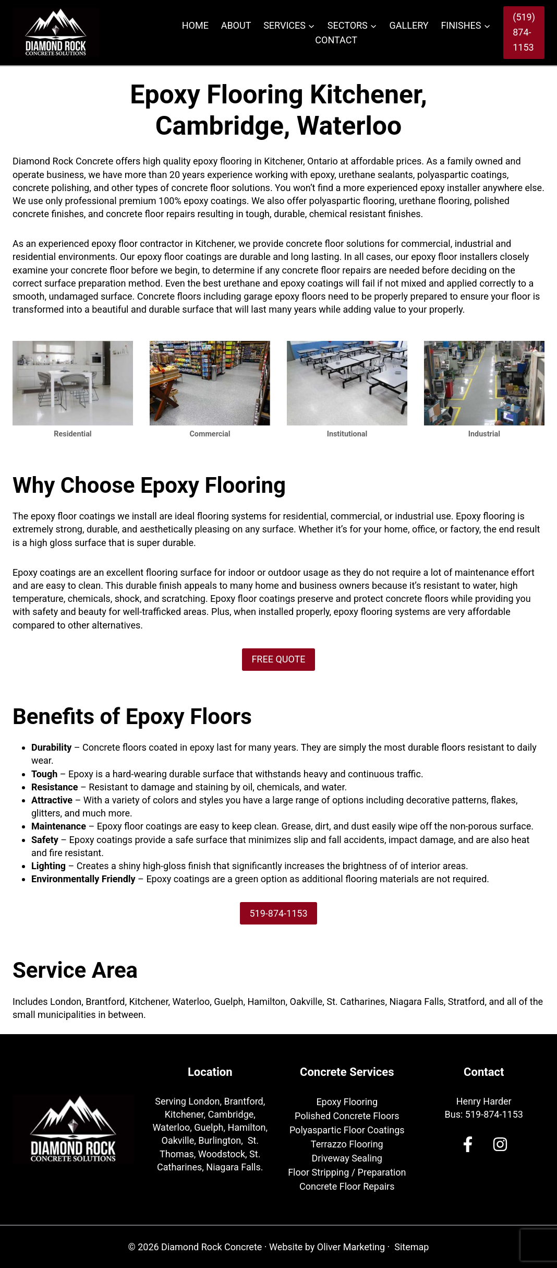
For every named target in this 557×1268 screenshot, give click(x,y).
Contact (336, 39)
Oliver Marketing (351, 1246)
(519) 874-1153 (524, 32)
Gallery (409, 25)
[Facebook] (468, 1144)
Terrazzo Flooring (347, 1144)
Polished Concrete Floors (347, 1115)
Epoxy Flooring (347, 1101)
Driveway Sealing (347, 1158)
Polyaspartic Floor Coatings (347, 1129)
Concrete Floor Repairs (346, 1186)
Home (195, 25)
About (236, 25)
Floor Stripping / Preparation (347, 1172)
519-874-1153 (494, 1114)
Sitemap (411, 1246)
